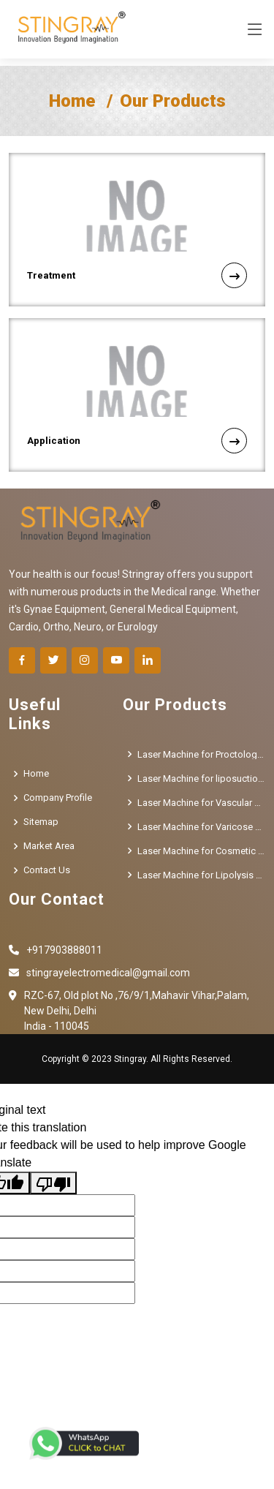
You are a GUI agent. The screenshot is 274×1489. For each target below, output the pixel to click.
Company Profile (57, 797)
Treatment (137, 275)
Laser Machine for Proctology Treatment (201, 754)
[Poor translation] (53, 1183)
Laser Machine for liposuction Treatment (201, 778)
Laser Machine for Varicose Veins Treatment (201, 827)
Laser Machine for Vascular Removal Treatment (201, 802)
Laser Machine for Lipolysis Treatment (201, 875)
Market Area (49, 846)
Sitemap (40, 821)
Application (137, 440)
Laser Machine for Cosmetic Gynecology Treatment (201, 851)
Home (72, 101)
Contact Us (46, 870)
